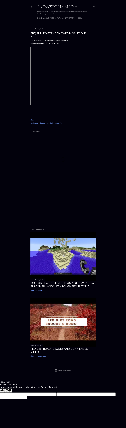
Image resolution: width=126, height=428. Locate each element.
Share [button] (32, 120)
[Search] (94, 6)
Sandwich (59, 123)
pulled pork (52, 123)
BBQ (36, 123)
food (46, 123)
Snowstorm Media (57, 6)
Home (39, 18)
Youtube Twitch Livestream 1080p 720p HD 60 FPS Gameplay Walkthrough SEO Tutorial (62, 284)
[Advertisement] (63, 207)
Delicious (41, 123)
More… (80, 18)
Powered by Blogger (63, 370)
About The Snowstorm (53, 18)
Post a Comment (41, 356)
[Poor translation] (8, 390)
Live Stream (70, 18)
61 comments (40, 290)
